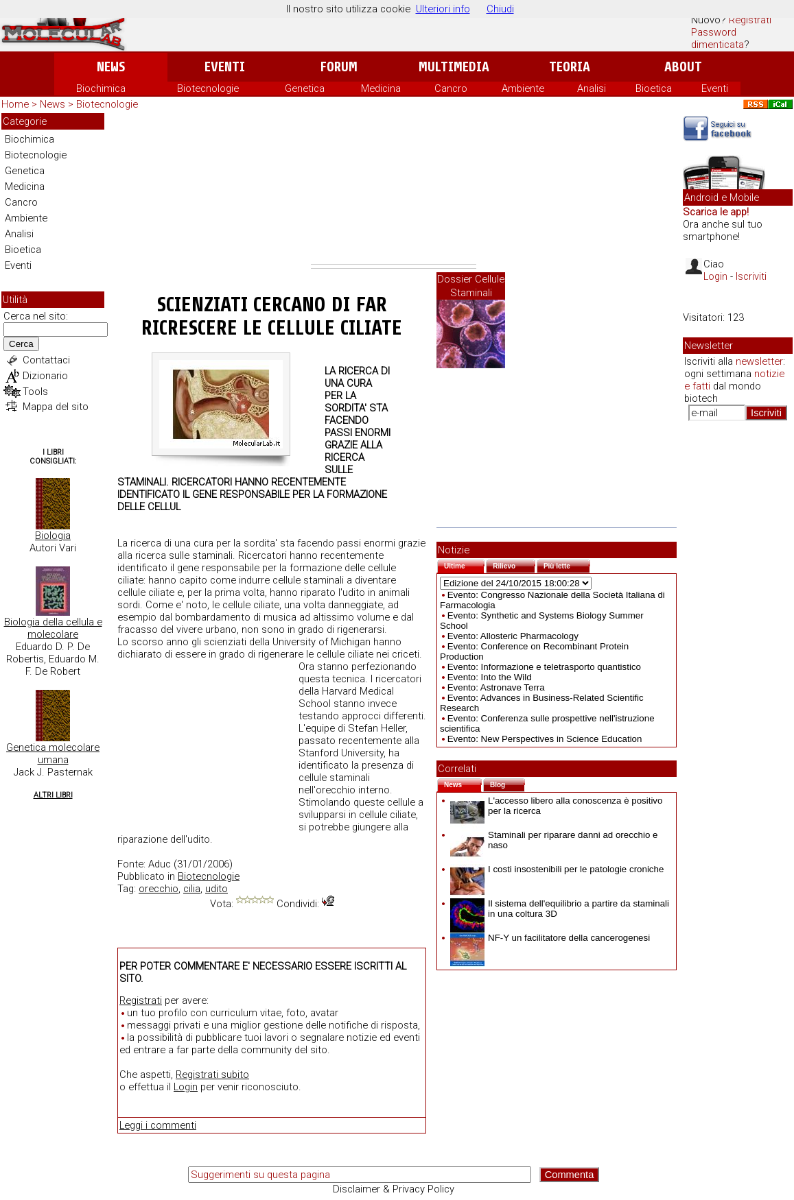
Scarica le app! (716, 212)
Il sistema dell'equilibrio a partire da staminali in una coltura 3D (559, 908)
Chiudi (500, 9)
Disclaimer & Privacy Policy (393, 1189)
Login (186, 1087)
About (683, 67)
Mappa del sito (56, 406)
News (111, 67)
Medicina (381, 88)
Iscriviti (751, 276)
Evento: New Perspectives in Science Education (544, 739)
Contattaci (46, 360)
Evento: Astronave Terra (496, 687)
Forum (339, 67)
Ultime (464, 565)
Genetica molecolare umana (53, 753)
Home (15, 104)
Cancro (450, 88)
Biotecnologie (208, 88)
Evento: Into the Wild (489, 677)
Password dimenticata (717, 38)
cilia (191, 889)
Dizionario (45, 376)
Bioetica (653, 88)
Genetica (305, 88)
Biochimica (101, 88)
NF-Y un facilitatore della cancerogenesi (550, 938)
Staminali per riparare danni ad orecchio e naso (553, 840)
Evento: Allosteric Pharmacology (513, 636)
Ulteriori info (443, 9)
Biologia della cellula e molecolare (53, 628)
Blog (507, 783)
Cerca (21, 344)
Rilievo (514, 565)
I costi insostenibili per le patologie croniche (557, 869)
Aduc (159, 864)
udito (216, 889)
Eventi (225, 67)
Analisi (591, 88)
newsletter (759, 361)
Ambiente (523, 88)
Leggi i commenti (157, 1125)
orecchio (158, 889)
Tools (35, 391)
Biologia (53, 535)
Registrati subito (212, 1074)
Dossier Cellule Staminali (470, 286)
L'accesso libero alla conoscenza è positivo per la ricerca (556, 805)
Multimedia (454, 67)
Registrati (750, 20)
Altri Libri (53, 795)
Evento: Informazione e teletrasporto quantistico (544, 667)
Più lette (567, 565)
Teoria (569, 67)
